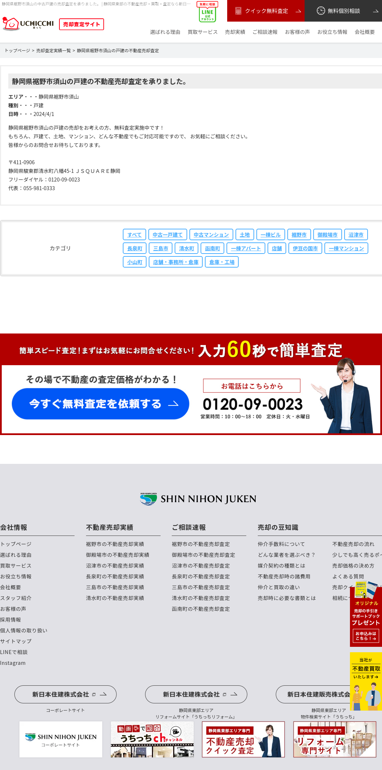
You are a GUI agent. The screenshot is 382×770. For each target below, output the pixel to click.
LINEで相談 (14, 652)
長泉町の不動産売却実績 (115, 576)
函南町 (212, 248)
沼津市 (356, 234)
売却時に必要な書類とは (287, 598)
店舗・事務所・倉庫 (175, 261)
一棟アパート (246, 248)
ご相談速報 (265, 31)
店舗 (277, 248)
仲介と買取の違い (279, 587)
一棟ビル (271, 234)
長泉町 (134, 248)
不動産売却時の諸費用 (284, 576)
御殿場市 (328, 234)
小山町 (134, 261)
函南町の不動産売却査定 (201, 609)
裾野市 (299, 234)
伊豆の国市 (305, 248)
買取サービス (203, 31)
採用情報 (10, 619)
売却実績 (235, 31)
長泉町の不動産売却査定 (201, 576)
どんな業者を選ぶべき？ (287, 555)
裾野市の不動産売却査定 (201, 544)
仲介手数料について (281, 544)
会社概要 (365, 31)
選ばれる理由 (165, 31)
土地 (245, 234)
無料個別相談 (338, 10)
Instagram (13, 663)
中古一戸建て (168, 234)
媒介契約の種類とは (281, 565)
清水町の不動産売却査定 (201, 598)
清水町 (186, 248)
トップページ (16, 544)
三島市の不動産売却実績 (115, 587)
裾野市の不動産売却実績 (115, 544)
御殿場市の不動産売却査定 (203, 555)
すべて (134, 234)
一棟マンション (346, 248)
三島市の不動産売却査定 (201, 587)
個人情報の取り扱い (24, 630)
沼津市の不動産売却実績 (115, 565)
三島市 (160, 248)
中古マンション (211, 234)
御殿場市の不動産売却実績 (117, 555)
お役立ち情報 (332, 31)
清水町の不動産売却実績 (115, 598)
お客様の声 (297, 31)
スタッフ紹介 (16, 598)
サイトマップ (16, 641)
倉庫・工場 (221, 261)
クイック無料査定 (260, 10)
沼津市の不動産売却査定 (201, 565)
